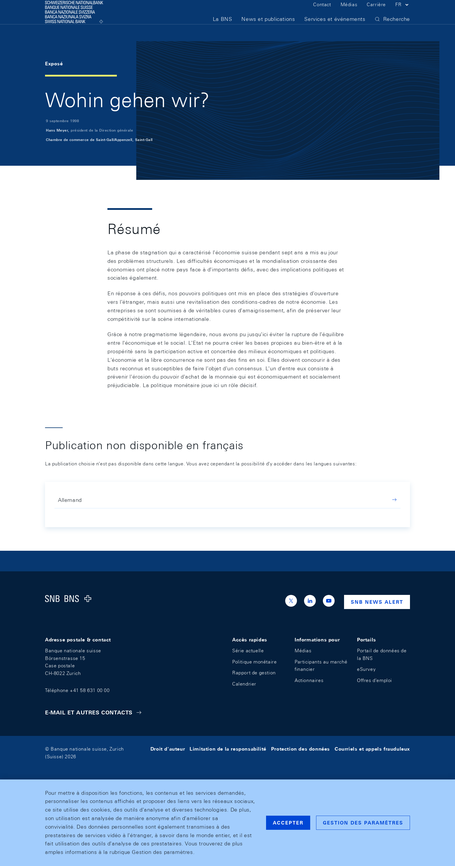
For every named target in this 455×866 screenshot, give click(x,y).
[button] (402, 14)
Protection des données (300, 749)
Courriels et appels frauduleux (372, 749)
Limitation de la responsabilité (228, 749)
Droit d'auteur (167, 749)
